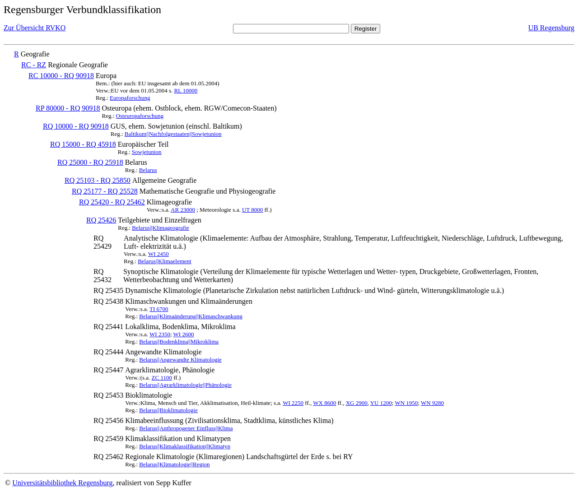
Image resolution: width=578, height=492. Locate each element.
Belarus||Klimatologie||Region (174, 464)
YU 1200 (381, 402)
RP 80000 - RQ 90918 (68, 108)
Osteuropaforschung (139, 115)
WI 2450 (158, 254)
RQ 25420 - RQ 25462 (112, 202)
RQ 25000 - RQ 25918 (90, 162)
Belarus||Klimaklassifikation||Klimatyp (184, 446)
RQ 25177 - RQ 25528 (105, 191)
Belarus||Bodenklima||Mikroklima (179, 341)
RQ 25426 (101, 220)
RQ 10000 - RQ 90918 (76, 126)
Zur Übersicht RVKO (34, 28)
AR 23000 (183, 209)
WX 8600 (324, 402)
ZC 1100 (162, 377)
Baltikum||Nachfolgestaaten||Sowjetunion (173, 133)
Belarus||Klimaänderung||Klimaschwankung (190, 316)
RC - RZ (33, 65)
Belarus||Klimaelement (164, 261)
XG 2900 (357, 402)
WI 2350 (159, 334)
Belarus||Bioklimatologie (168, 410)
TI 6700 (158, 309)
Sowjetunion (147, 152)
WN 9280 (432, 402)
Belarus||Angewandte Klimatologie (180, 359)
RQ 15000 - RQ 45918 (83, 144)
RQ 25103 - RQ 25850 (98, 180)
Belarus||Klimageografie (160, 227)
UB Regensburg (551, 28)
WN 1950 (406, 402)
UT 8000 (252, 209)
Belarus (148, 170)
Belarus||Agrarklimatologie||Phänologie (185, 384)
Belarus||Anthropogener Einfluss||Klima (186, 428)
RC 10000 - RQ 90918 (61, 75)
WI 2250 (293, 402)
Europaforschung (130, 97)
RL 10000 (185, 90)
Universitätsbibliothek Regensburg (62, 483)
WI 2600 (183, 334)
